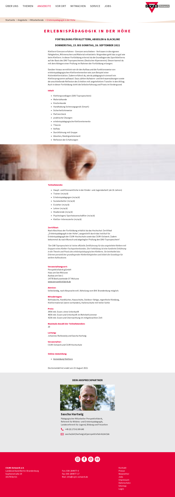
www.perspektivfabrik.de (59, 281)
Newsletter (124, 473)
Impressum (124, 479)
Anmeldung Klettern (63, 359)
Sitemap (122, 485)
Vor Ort (60, 6)
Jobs (107, 6)
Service (95, 6)
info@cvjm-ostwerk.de (77, 476)
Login (121, 488)
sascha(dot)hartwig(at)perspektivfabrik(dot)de (87, 434)
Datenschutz (125, 482)
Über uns (11, 6)
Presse (122, 470)
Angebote (44, 6)
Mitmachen (78, 6)
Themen (28, 6)
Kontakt (122, 467)
